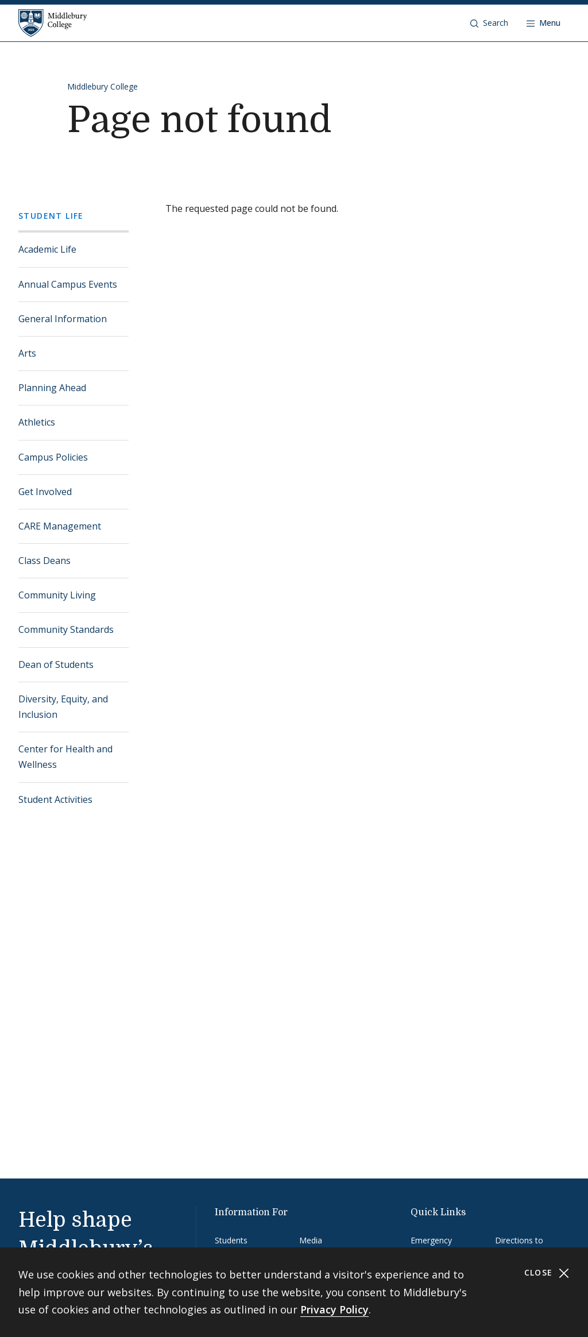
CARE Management (59, 526)
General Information (62, 318)
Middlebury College (102, 86)
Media (310, 1240)
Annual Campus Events (67, 284)
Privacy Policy (334, 1309)
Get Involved (45, 491)
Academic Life (47, 249)
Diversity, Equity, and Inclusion (63, 707)
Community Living (57, 595)
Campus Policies (53, 457)
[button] (489, 23)
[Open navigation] (543, 23)
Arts (27, 353)
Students (231, 1240)
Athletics (36, 422)
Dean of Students (56, 664)
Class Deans (44, 560)
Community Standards (66, 629)
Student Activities (55, 799)
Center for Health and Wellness (65, 757)
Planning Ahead (52, 387)
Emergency (431, 1240)
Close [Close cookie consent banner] (547, 1273)
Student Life (51, 215)
